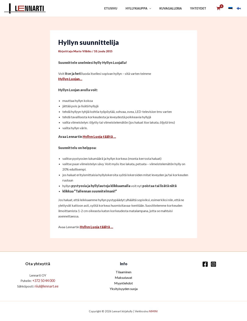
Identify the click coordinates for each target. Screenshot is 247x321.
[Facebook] (205, 264)
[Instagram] (213, 264)
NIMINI (153, 310)
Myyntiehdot (123, 282)
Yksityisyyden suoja (124, 288)
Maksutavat (123, 277)
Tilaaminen (123, 271)
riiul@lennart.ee (46, 286)
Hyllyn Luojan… (70, 79)
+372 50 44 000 (43, 280)
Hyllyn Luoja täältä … (99, 136)
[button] (155, 8)
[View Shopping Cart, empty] (218, 8)
